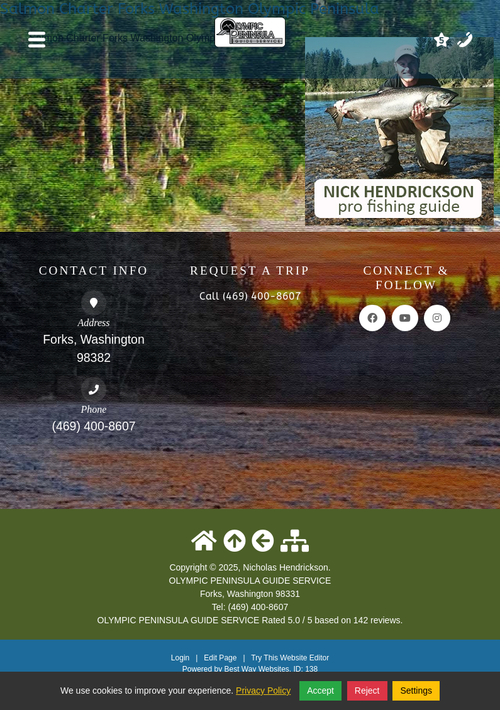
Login (180, 657)
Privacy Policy (263, 690)
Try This (264, 657)
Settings (416, 690)
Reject (367, 690)
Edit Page (221, 657)
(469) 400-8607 (93, 426)
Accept (320, 690)
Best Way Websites (256, 669)
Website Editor (304, 657)
